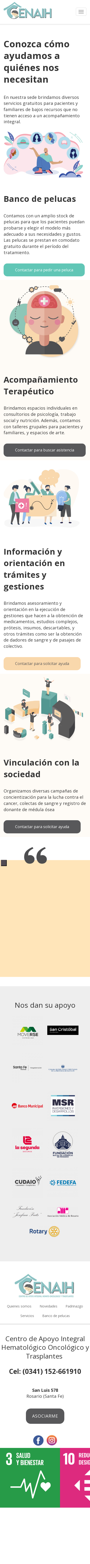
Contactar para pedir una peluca (44, 270)
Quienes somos (19, 1306)
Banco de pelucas (56, 1315)
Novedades (48, 1306)
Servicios (27, 1315)
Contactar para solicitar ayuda (42, 663)
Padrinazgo (74, 1306)
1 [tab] (4, 863)
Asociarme (45, 1416)
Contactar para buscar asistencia (44, 450)
